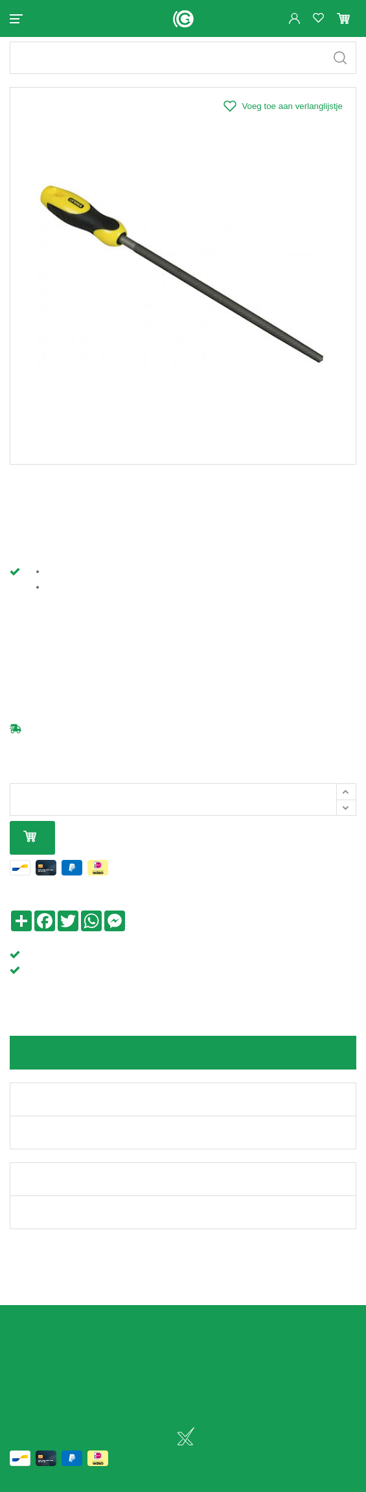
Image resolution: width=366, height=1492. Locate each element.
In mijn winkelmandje (29, 848)
